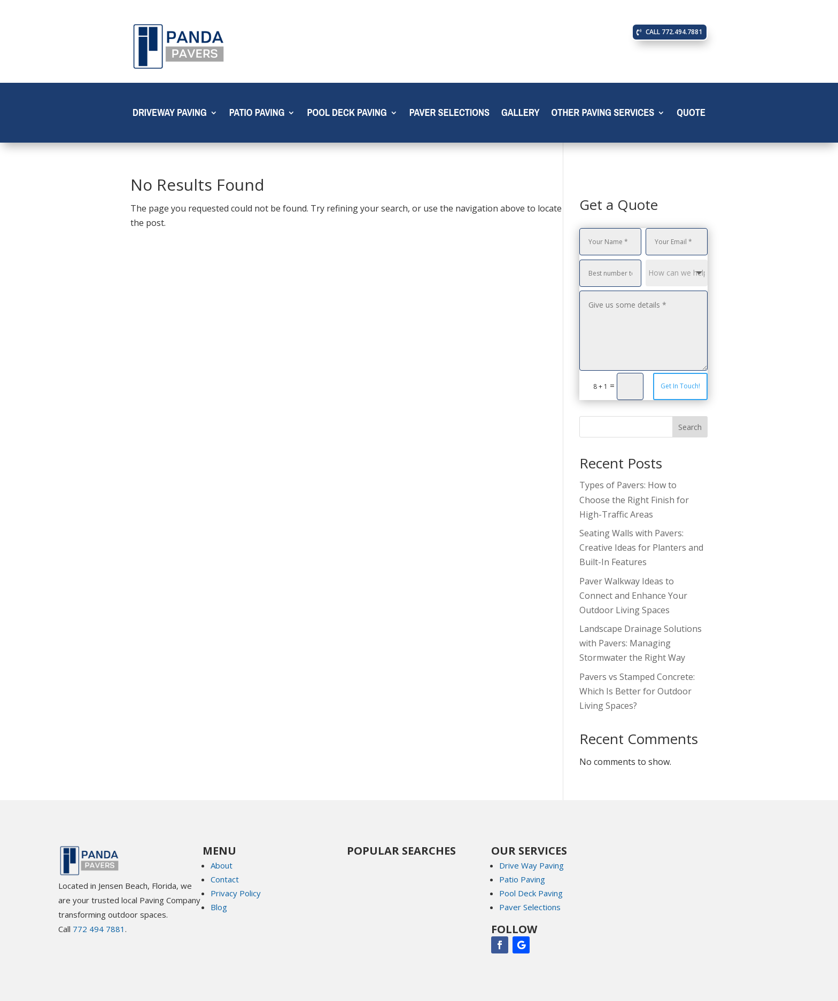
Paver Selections (449, 115)
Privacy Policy (236, 893)
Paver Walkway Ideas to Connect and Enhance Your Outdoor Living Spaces (633, 595)
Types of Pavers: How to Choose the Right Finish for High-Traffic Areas (634, 499)
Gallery (520, 115)
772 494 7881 (99, 929)
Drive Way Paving (531, 865)
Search (690, 427)
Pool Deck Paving (346, 115)
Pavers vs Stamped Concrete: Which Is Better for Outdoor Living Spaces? (637, 691)
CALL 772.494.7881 (674, 31)
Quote (691, 115)
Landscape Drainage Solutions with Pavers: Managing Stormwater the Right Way (640, 643)
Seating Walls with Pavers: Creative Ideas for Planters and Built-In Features (641, 547)
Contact (225, 879)
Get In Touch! (680, 385)
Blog (219, 907)
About (221, 865)
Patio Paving (257, 115)
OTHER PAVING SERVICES (602, 115)
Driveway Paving (170, 115)
